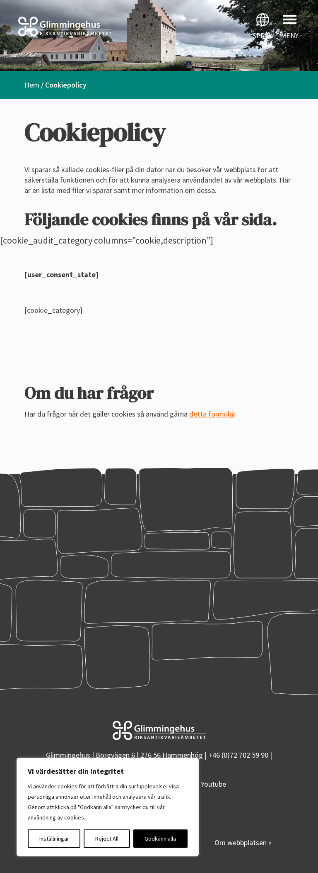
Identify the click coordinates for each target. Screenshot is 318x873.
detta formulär (212, 414)
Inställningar (54, 838)
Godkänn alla (160, 838)
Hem (31, 85)
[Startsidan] (79, 27)
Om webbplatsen (241, 842)
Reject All (106, 838)
